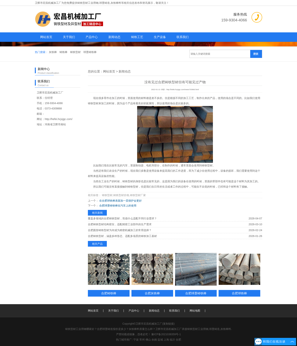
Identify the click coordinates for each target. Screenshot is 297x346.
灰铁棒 (53, 52)
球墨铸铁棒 (90, 52)
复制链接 (168, 323)
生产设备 (160, 37)
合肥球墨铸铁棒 (195, 293)
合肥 (178, 339)
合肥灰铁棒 (152, 293)
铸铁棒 (63, 52)
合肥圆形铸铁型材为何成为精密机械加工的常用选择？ (120, 230)
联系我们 (183, 37)
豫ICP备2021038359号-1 (166, 334)
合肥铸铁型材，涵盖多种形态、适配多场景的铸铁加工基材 (122, 236)
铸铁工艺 (137, 37)
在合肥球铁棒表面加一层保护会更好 (120, 200)
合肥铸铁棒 (108, 293)
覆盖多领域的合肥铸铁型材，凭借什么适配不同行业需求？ (122, 218)
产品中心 (92, 37)
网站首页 (46, 37)
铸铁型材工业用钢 (87, 2)
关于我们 (69, 37)
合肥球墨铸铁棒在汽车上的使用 (117, 205)
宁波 (136, 339)
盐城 (160, 339)
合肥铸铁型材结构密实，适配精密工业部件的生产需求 (120, 224)
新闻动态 (114, 37)
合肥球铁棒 (239, 293)
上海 (166, 339)
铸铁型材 (75, 52)
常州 (142, 339)
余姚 (154, 339)
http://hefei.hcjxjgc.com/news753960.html (182, 89)
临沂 (172, 339)
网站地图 (195, 310)
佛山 (148, 339)
